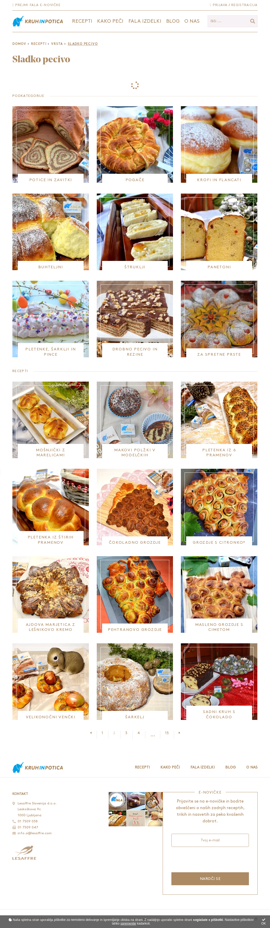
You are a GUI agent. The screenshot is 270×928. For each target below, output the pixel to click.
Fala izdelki (202, 767)
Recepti (39, 44)
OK (263, 921)
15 (167, 733)
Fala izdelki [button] (144, 21)
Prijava (219, 5)
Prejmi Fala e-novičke (36, 5)
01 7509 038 (28, 821)
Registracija (244, 5)
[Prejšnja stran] (93, 733)
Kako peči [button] (110, 21)
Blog (173, 21)
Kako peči (170, 767)
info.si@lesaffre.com (35, 833)
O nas (192, 21)
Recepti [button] (82, 21)
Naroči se (210, 878)
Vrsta (57, 44)
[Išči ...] (233, 21)
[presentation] (209, 859)
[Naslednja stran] (177, 733)
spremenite (128, 923)
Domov (19, 44)
